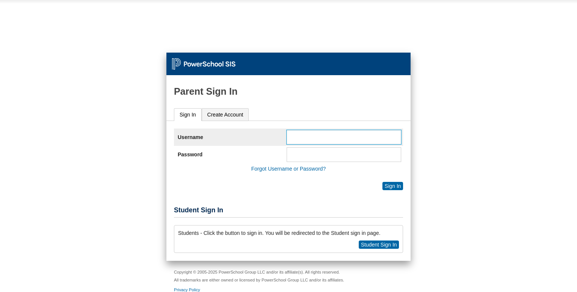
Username (190, 137)
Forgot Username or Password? (288, 169)
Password (190, 154)
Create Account (225, 115)
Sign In (188, 115)
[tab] (188, 114)
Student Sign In (379, 245)
